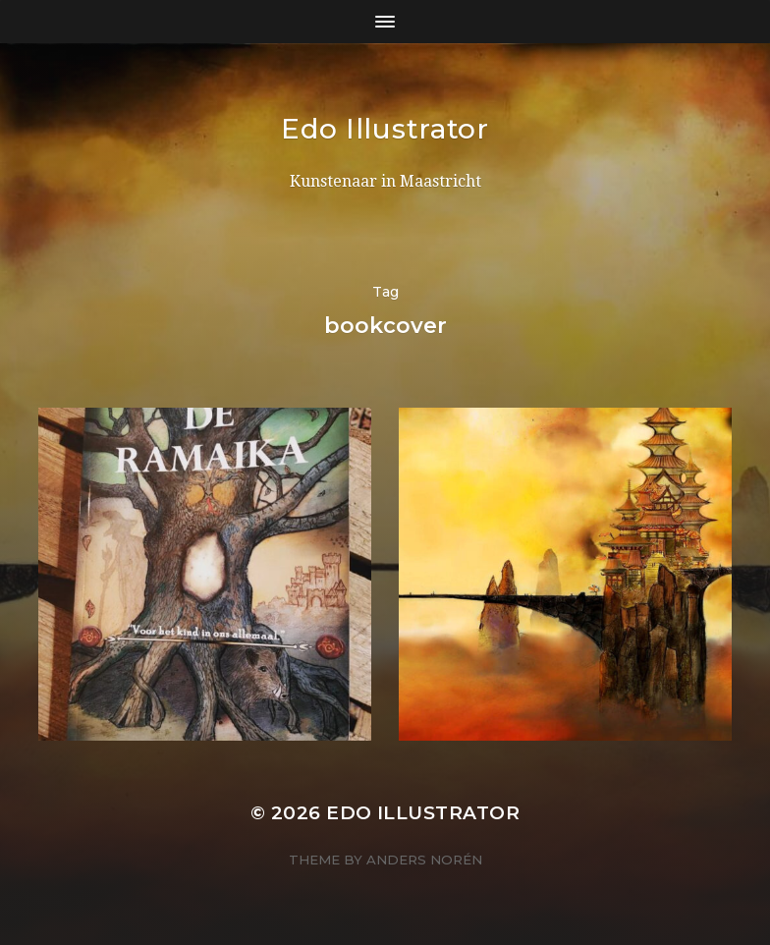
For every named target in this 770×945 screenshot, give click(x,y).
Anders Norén (424, 859)
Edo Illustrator (385, 128)
